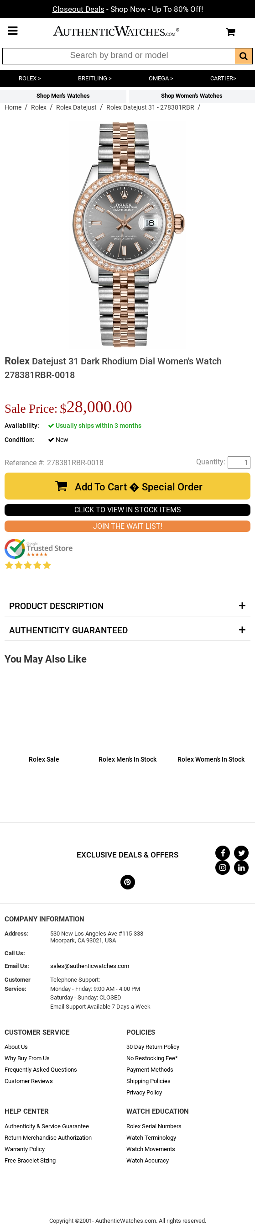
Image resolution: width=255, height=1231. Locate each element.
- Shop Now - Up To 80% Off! (127, 9)
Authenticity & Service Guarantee (47, 1126)
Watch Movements (150, 1149)
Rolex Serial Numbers (154, 1126)
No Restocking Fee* (152, 1058)
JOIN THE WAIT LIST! (127, 526)
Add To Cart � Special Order (139, 487)
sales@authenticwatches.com (89, 966)
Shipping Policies (148, 1081)
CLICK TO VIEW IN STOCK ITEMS (127, 509)
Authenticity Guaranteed (68, 631)
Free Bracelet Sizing (30, 1160)
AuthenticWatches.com (125, 31)
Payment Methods (149, 1069)
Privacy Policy (144, 1092)
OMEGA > (161, 78)
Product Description (56, 606)
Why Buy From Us (27, 1058)
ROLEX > (30, 78)
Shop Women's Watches (192, 95)
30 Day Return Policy (152, 1046)
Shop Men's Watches (63, 95)
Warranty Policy (25, 1149)
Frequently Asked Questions (41, 1069)
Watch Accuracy (147, 1160)
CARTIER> (223, 78)
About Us (16, 1046)
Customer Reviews (29, 1081)
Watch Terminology (151, 1137)
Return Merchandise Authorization (48, 1137)
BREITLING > (95, 78)
